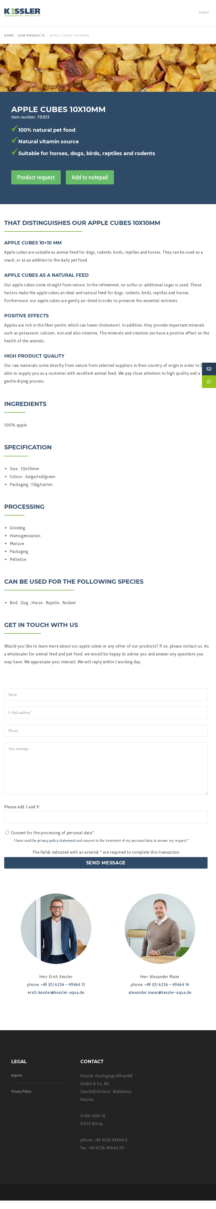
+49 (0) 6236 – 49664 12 (63, 993)
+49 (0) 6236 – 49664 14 (167, 993)
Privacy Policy (21, 1099)
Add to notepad (90, 177)
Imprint (16, 1083)
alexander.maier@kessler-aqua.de (160, 1000)
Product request (36, 177)
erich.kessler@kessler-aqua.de (56, 1000)
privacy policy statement (56, 849)
